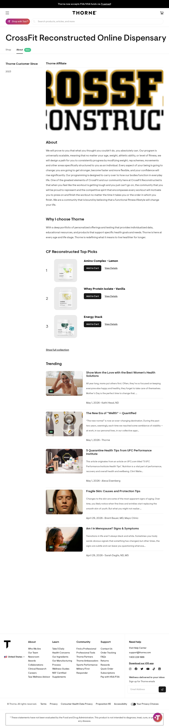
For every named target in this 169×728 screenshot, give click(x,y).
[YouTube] (147, 669)
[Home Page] (84, 13)
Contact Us (106, 648)
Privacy (54, 704)
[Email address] (142, 689)
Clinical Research (37, 668)
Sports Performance (86, 664)
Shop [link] (8, 49)
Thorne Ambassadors (87, 660)
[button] (7, 13)
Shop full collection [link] (57, 350)
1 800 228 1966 (136, 657)
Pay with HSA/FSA (110, 676)
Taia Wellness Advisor (39, 676)
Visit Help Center (137, 648)
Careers (32, 672)
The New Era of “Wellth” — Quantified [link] (111, 413)
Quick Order (107, 668)
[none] (64, 383)
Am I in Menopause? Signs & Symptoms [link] (112, 528)
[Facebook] (136, 669)
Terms (43, 704)
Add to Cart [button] (92, 268)
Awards (32, 660)
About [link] (19, 49)
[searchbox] (97, 21)
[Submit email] (162, 689)
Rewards (105, 664)
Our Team (33, 652)
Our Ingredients (60, 656)
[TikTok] (154, 669)
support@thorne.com (140, 652)
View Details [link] (111, 268)
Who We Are (34, 648)
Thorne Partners (84, 656)
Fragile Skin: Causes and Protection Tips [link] (113, 491)
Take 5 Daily (58, 648)
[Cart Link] (161, 13)
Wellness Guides (60, 668)
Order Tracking (108, 652)
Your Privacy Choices (145, 704)
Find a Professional (86, 648)
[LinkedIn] (159, 669)
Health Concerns (61, 652)
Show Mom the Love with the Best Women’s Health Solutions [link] (120, 374)
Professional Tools (85, 652)
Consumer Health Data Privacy (77, 704)
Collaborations (35, 664)
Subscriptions (108, 672)
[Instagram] (130, 669)
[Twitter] (142, 669)
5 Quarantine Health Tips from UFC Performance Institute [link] (119, 452)
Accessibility (120, 704)
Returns (105, 660)
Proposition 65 (103, 704)
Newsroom (33, 656)
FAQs (103, 656)
